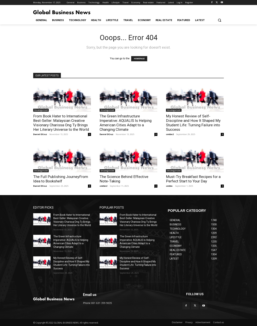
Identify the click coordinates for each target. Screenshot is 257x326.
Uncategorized (41, 110)
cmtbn (169, 186)
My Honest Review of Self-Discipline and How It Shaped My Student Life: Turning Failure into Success (193, 123)
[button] (219, 20)
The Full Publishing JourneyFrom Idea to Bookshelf (60, 179)
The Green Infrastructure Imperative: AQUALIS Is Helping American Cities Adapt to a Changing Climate (126, 123)
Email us (90, 295)
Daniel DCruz (40, 134)
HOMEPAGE (139, 59)
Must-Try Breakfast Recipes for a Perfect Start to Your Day (193, 179)
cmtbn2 (170, 134)
